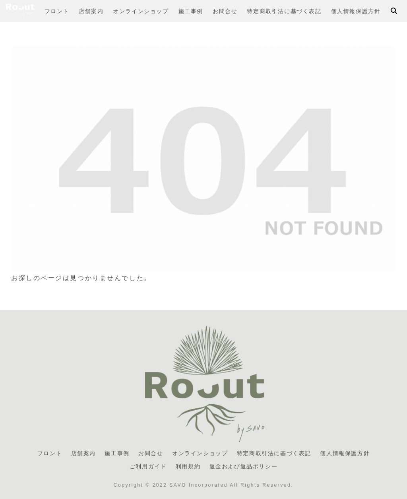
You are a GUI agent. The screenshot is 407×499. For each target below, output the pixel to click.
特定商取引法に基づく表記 (274, 453)
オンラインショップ (200, 453)
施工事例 (117, 453)
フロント (49, 453)
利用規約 (188, 466)
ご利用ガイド (148, 466)
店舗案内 (83, 453)
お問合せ (150, 453)
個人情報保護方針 (345, 453)
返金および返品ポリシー (243, 466)
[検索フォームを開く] (394, 11)
